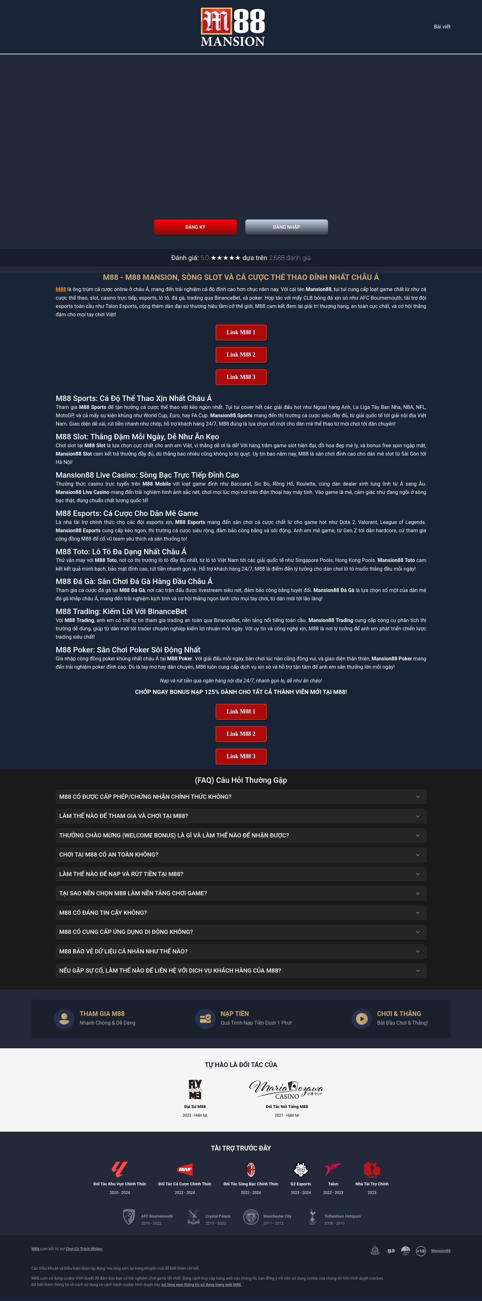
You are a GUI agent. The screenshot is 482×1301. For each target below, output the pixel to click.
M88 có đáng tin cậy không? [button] (240, 915)
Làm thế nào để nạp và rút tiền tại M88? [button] (240, 876)
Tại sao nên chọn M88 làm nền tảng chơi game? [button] (240, 896)
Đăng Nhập (341, 228)
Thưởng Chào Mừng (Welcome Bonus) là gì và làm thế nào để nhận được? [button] (240, 838)
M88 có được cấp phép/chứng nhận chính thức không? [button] (240, 799)
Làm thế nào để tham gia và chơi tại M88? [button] (240, 818)
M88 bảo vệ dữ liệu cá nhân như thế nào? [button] (240, 954)
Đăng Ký (140, 228)
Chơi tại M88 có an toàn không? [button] (240, 857)
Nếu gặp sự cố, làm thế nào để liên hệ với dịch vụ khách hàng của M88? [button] (240, 973)
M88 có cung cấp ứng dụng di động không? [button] (240, 934)
